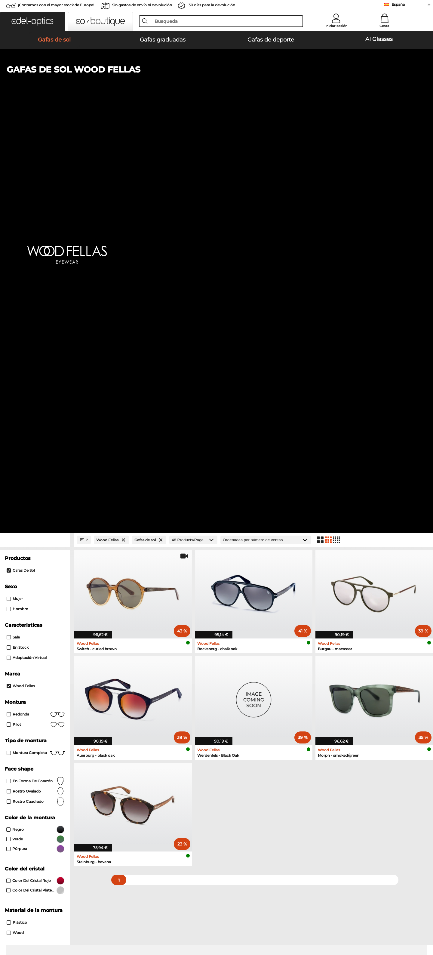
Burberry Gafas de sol (234, 584)
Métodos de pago (166, 812)
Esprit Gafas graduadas (241, 656)
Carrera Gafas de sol (35, 591)
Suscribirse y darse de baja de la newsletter (327, 812)
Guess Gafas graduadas (241, 628)
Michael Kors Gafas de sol (40, 598)
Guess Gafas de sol (232, 591)
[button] (32, 21)
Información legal (104, 926)
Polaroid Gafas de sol (234, 576)
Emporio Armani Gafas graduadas (49, 656)
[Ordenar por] (266, 136)
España (398, 4)
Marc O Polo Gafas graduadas (44, 642)
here (160, 729)
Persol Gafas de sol (34, 584)
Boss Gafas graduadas (240, 642)
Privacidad (73, 926)
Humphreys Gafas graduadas (44, 649)
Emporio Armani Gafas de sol (242, 569)
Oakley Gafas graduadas (39, 635)
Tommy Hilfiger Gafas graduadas (251, 649)
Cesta (384, 26)
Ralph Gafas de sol (231, 598)
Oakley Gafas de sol (35, 576)
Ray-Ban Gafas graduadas (41, 628)
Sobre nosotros (31, 802)
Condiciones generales (37, 926)
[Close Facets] (35, 136)
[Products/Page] (193, 136)
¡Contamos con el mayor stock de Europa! (56, 5)
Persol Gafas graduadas (241, 635)
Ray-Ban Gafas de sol (36, 569)
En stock (18, 243)
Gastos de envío (165, 819)
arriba (410, 926)
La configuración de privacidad (46, 812)
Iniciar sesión (336, 26)
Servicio (158, 802)
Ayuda (291, 802)
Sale (13, 233)
